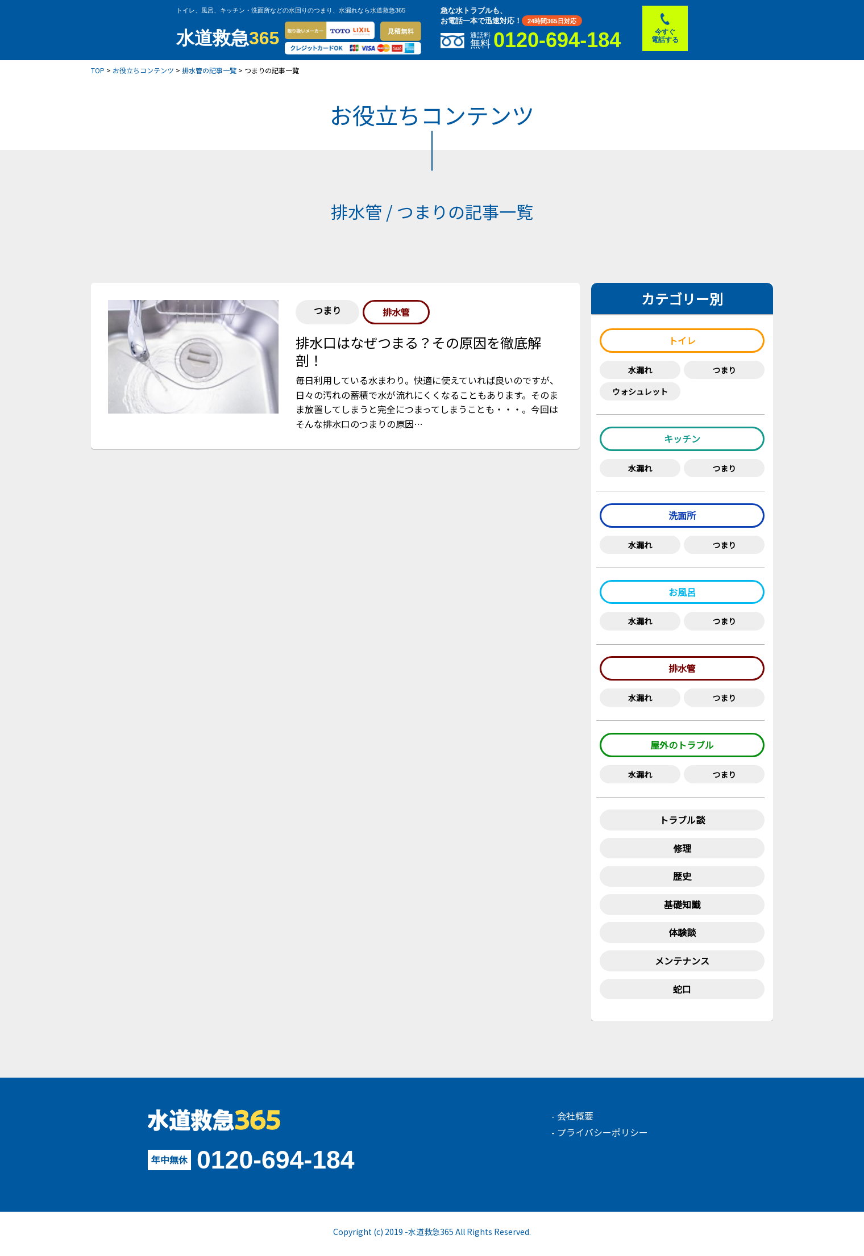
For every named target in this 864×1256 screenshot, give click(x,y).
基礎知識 (682, 904)
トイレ (682, 340)
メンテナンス (682, 960)
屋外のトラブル (682, 745)
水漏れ (640, 369)
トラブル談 (682, 820)
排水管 (682, 668)
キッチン (682, 438)
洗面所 (682, 515)
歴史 (682, 876)
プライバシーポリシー (602, 1132)
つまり (724, 369)
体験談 (682, 932)
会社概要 (575, 1116)
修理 (682, 848)
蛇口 (682, 989)
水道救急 (227, 38)
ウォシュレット (640, 391)
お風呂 (682, 592)
